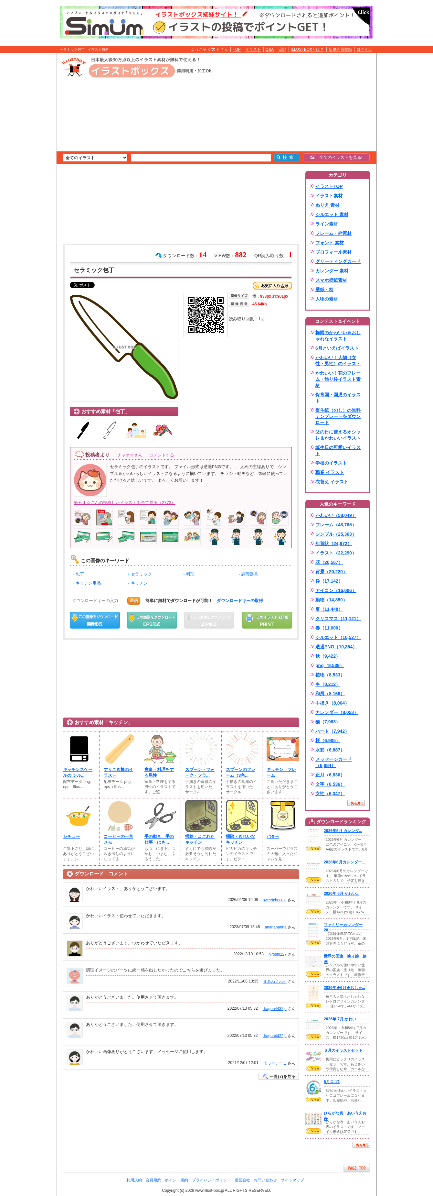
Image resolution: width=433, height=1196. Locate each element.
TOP (237, 49)
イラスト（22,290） (335, 552)
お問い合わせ (265, 1180)
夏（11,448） (329, 609)
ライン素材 (326, 223)
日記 (282, 49)
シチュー (71, 836)
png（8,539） (329, 665)
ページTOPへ (356, 1168)
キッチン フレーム (281, 772)
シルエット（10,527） (338, 637)
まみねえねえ (275, 981)
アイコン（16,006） (335, 590)
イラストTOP (329, 186)
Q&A (270, 49)
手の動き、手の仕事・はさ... (159, 839)
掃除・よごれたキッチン (200, 839)
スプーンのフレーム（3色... (240, 772)
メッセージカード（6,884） (333, 762)
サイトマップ (292, 1180)
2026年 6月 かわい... (341, 893)
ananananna (275, 927)
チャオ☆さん (130, 455)
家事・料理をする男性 (159, 772)
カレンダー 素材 (331, 270)
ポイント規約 (176, 1180)
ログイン (364, 49)
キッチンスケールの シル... (77, 772)
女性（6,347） (330, 793)
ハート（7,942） (332, 731)
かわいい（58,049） (335, 515)
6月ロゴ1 (332, 1082)
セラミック (141, 574)
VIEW (313, 848)
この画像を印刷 (267, 620)
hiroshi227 (278, 954)
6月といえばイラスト (337, 348)
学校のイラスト (331, 463)
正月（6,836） (330, 774)
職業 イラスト (329, 472)
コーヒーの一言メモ (118, 839)
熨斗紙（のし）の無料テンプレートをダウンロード (338, 416)
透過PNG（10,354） (336, 646)
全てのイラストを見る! (337, 157)
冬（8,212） (327, 684)
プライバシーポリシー (211, 1180)
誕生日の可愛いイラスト (338, 450)
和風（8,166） (330, 693)
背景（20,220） (331, 571)
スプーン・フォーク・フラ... (200, 772)
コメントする (161, 455)
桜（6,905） (327, 740)
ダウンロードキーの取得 (240, 600)
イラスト (253, 49)
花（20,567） (329, 562)
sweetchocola (274, 900)
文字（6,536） (330, 784)
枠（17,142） (329, 581)
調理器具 (249, 574)
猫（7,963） (327, 721)
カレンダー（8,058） (336, 712)
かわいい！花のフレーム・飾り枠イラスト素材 (338, 379)
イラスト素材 (329, 195)
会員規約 (153, 1180)
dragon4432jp (275, 1008)
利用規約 (134, 1180)
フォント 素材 (329, 242)
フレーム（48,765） (335, 524)
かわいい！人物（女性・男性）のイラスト (338, 360)
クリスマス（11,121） (338, 618)
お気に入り (272, 286)
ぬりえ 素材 (327, 205)
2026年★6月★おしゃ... (344, 987)
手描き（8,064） (332, 703)
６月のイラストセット (343, 1050)
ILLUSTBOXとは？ (307, 49)
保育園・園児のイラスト (338, 397)
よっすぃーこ (275, 1063)
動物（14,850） (331, 599)
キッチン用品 (88, 583)
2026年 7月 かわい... (341, 1019)
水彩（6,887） (330, 749)
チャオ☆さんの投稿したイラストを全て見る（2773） (124, 502)
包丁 (80, 574)
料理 (190, 574)
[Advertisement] (26, 153)
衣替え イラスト (331, 481)
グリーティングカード (338, 261)
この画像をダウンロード (95, 620)
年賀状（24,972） (333, 543)
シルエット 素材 (331, 214)
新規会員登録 (340, 49)
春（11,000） (329, 628)
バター (273, 836)
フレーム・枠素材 (333, 233)
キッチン (139, 583)
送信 (134, 600)
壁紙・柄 (324, 289)
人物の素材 (326, 299)
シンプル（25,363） (335, 534)
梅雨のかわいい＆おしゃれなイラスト (338, 335)
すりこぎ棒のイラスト (118, 772)
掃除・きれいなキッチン (240, 839)
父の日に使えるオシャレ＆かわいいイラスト (338, 435)
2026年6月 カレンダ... (343, 830)
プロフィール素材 (333, 252)
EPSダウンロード (152, 620)
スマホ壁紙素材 (331, 280)
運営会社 (242, 1180)
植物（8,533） (330, 674)
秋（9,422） (327, 656)
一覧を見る (356, 803)
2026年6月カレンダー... (344, 862)
